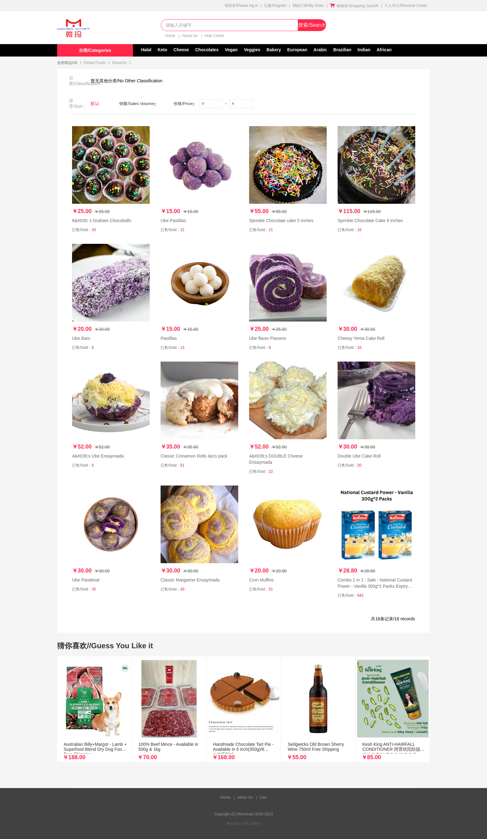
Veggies (252, 49)
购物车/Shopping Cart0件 (354, 6)
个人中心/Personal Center (406, 5)
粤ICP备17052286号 (243, 824)
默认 (95, 103)
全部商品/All (67, 63)
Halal (146, 49)
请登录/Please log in (241, 5)
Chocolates (206, 49)
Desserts (119, 63)
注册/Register (275, 5)
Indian (363, 49)
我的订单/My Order (308, 5)
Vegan (231, 49)
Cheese (181, 49)
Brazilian (342, 49)
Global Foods (95, 63)
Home (170, 36)
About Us (190, 36)
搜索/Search (311, 25)
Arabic (320, 49)
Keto (162, 49)
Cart (263, 797)
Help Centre (214, 36)
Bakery (273, 49)
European (297, 49)
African (384, 49)
